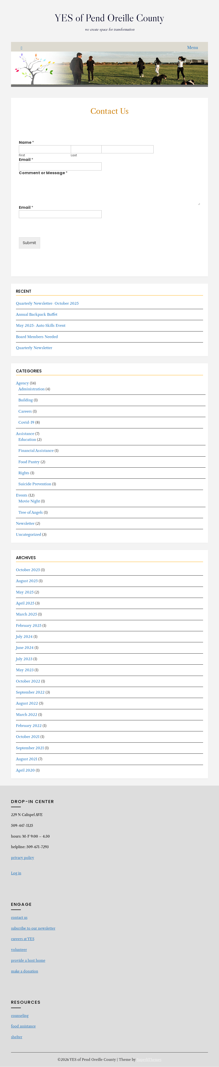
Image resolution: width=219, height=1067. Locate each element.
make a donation (24, 971)
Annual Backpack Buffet (36, 314)
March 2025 (26, 614)
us (25, 918)
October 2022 (28, 681)
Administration (31, 389)
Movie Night (29, 501)
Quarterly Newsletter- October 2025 (47, 303)
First (22, 156)
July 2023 (24, 659)
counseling (19, 1016)
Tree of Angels (30, 512)
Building (25, 400)
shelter (16, 1037)
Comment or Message (43, 173)
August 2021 (26, 759)
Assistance (25, 434)
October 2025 (28, 570)
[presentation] (56, 236)
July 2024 (24, 636)
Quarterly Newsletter (34, 348)
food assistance (23, 1026)
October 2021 (27, 737)
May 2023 (25, 670)
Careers (25, 411)
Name (26, 142)
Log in (16, 873)
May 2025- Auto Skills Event (40, 325)
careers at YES (22, 939)
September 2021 (30, 748)
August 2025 (27, 581)
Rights (23, 473)
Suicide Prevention (34, 484)
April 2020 (25, 770)
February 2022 (29, 726)
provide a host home (28, 961)
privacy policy (22, 858)
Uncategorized (28, 534)
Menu (192, 47)
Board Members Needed (37, 337)
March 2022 (26, 714)
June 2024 (25, 647)
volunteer (19, 950)
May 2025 (25, 592)
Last (74, 156)
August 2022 (27, 703)
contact (17, 918)
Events (21, 495)
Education (27, 439)
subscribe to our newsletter (33, 928)
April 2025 (25, 603)
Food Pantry (29, 462)
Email (26, 160)
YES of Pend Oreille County (109, 17)
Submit (29, 243)
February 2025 (28, 625)
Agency (22, 383)
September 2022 (30, 692)
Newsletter (25, 523)
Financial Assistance (36, 450)
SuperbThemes (149, 1060)
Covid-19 (26, 422)
